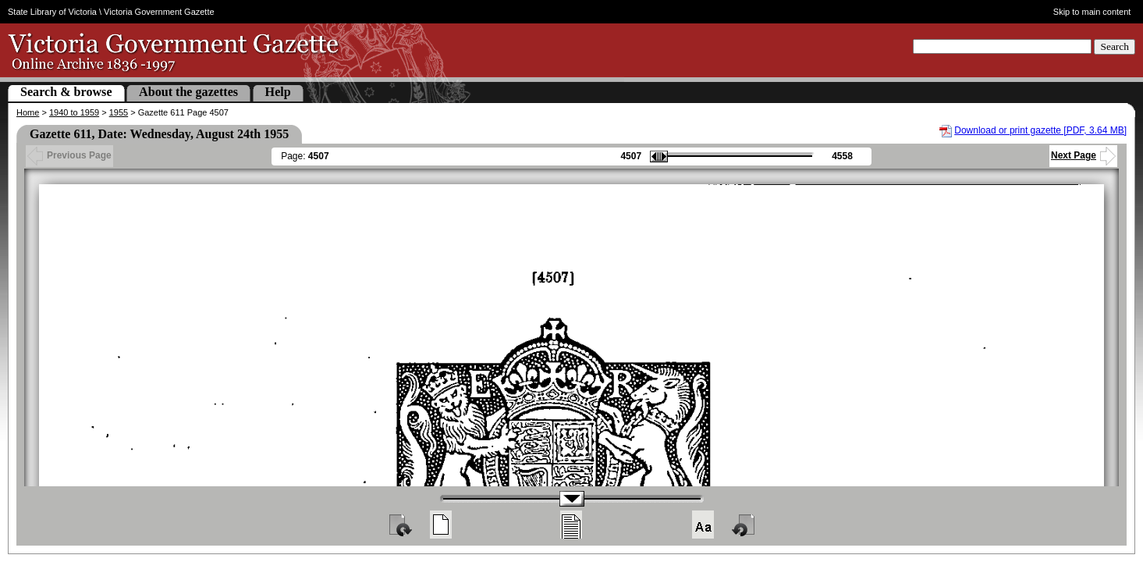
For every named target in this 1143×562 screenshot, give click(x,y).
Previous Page (69, 155)
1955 (118, 112)
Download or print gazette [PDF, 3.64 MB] (1040, 130)
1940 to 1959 (74, 112)
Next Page (1083, 155)
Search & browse (66, 91)
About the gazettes (188, 91)
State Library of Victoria (52, 11)
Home (27, 112)
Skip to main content (1092, 11)
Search (1114, 46)
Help (278, 91)
